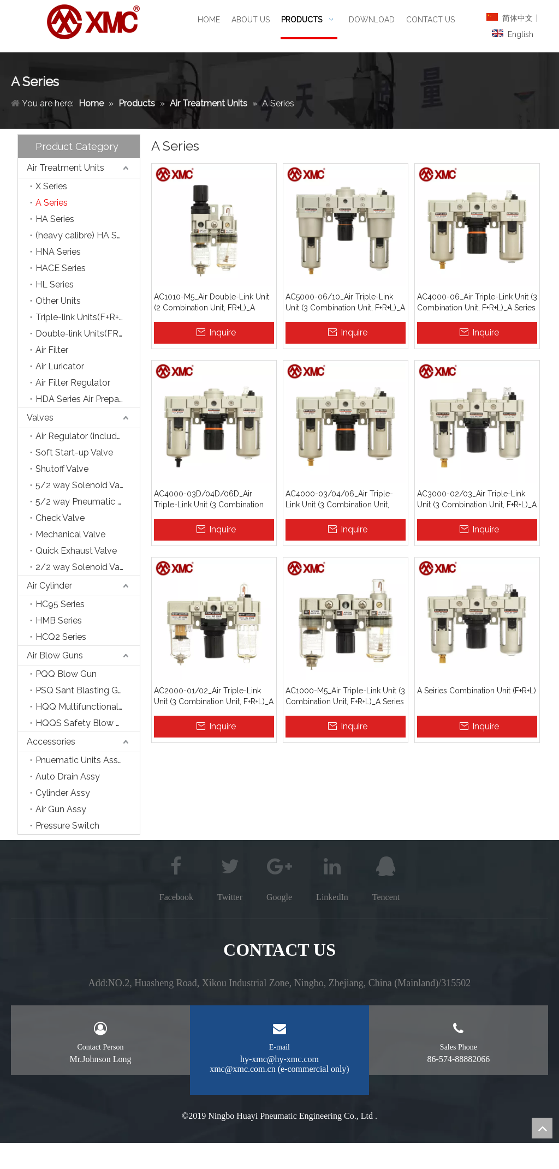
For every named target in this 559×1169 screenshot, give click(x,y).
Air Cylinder (49, 585)
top (542, 1128)
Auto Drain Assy (67, 776)
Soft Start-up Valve (74, 452)
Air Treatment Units (65, 168)
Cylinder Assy (62, 793)
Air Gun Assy (60, 809)
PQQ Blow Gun (66, 674)
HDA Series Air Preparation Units (87, 399)
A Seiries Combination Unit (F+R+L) (476, 690)
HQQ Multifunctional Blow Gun (87, 707)
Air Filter (51, 350)
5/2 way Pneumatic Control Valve (87, 501)
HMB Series (58, 620)
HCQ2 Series (60, 637)
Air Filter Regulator (72, 382)
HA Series (54, 219)
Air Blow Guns (55, 655)
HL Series (54, 284)
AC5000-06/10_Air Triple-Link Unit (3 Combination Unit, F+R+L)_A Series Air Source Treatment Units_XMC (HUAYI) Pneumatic (345, 302)
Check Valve (60, 518)
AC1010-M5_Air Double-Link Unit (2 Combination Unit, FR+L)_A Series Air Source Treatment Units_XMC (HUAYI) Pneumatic (211, 302)
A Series (51, 202)
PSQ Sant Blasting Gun (81, 690)
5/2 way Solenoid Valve (83, 485)
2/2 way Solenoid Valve (83, 567)
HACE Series (60, 268)
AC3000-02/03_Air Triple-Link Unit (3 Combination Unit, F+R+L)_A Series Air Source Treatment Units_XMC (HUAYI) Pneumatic (477, 499)
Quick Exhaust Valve (76, 550)
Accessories (51, 741)
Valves (40, 417)
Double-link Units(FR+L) (82, 333)
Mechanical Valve (70, 534)
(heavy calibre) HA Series (85, 235)
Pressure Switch (67, 825)
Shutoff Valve (61, 469)
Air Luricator (59, 366)
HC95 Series (60, 604)
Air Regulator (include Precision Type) (87, 436)
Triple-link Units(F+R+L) (81, 317)
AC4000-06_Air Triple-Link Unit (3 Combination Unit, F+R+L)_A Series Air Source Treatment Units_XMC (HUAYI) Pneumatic (477, 302)
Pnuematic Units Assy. (79, 760)
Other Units (58, 301)
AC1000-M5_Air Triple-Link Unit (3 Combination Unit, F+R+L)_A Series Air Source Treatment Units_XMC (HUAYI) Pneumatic (345, 696)
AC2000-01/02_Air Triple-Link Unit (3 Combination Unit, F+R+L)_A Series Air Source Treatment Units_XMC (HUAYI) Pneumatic (213, 696)
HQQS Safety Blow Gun (83, 723)
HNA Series (58, 252)
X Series (51, 186)
